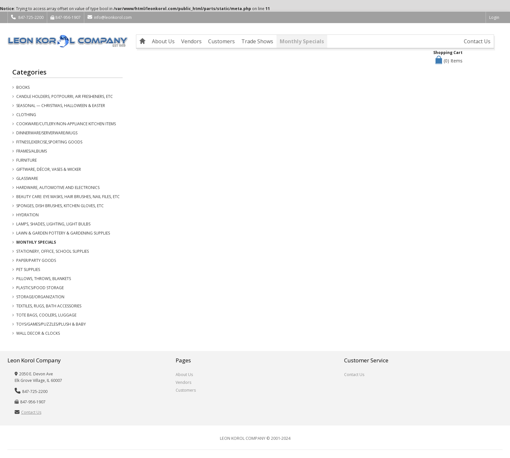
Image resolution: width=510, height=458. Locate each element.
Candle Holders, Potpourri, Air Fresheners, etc (64, 96)
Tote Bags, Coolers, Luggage (46, 315)
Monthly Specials (302, 41)
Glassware (27, 178)
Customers (221, 41)
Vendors (191, 41)
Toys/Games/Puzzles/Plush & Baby (51, 324)
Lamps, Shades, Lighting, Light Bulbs (53, 224)
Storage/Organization (40, 297)
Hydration (27, 215)
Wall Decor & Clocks (38, 333)
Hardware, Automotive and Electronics (58, 187)
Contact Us (477, 41)
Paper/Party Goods (36, 260)
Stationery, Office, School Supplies (52, 251)
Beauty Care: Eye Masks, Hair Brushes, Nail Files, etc (68, 196)
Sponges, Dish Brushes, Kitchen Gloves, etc (60, 206)
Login (494, 17)
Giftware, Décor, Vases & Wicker (48, 169)
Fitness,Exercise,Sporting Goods (49, 142)
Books (23, 87)
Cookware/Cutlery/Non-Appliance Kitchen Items (66, 124)
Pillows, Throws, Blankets (43, 278)
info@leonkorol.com (109, 17)
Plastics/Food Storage (40, 287)
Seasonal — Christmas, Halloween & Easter (60, 105)
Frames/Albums (31, 151)
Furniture (26, 160)
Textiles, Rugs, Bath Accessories (48, 306)
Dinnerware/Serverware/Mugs (46, 133)
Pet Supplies (28, 269)
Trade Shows (257, 41)
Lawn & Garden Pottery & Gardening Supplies (63, 233)
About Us (163, 41)
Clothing (26, 114)
